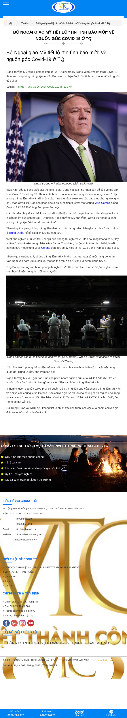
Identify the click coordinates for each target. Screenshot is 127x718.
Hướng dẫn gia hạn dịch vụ (18, 615)
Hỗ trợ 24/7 (15, 713)
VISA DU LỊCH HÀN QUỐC (18, 572)
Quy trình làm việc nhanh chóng (22, 456)
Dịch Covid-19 (49, 86)
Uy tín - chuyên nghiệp (16, 474)
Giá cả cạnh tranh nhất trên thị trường (26, 479)
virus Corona (102, 202)
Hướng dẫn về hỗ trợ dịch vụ (19, 610)
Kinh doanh (47, 713)
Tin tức (7, 581)
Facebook (111, 713)
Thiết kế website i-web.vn (104, 660)
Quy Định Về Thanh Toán (17, 606)
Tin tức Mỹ (66, 86)
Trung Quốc (16, 232)
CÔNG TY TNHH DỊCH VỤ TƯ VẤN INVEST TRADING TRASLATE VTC (42, 567)
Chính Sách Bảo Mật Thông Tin (20, 601)
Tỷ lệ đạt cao (11, 462)
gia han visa (10, 576)
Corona (45, 247)
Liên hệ (7, 585)
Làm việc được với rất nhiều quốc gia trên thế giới (33, 468)
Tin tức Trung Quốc (27, 86)
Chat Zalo (79, 713)
